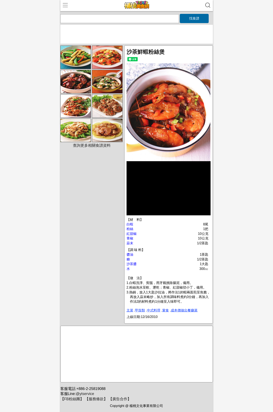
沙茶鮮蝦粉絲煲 (146, 52)
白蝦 (130, 224)
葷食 (165, 310)
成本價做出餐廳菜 (184, 310)
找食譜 (194, 18)
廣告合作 (119, 399)
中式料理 (153, 310)
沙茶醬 (132, 264)
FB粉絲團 (72, 399)
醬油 (130, 254)
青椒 (130, 238)
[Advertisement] (136, 354)
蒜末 (130, 243)
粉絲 (130, 229)
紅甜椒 (132, 233)
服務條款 (96, 399)
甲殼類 (140, 310)
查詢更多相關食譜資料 (92, 145)
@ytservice (85, 394)
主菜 (130, 310)
